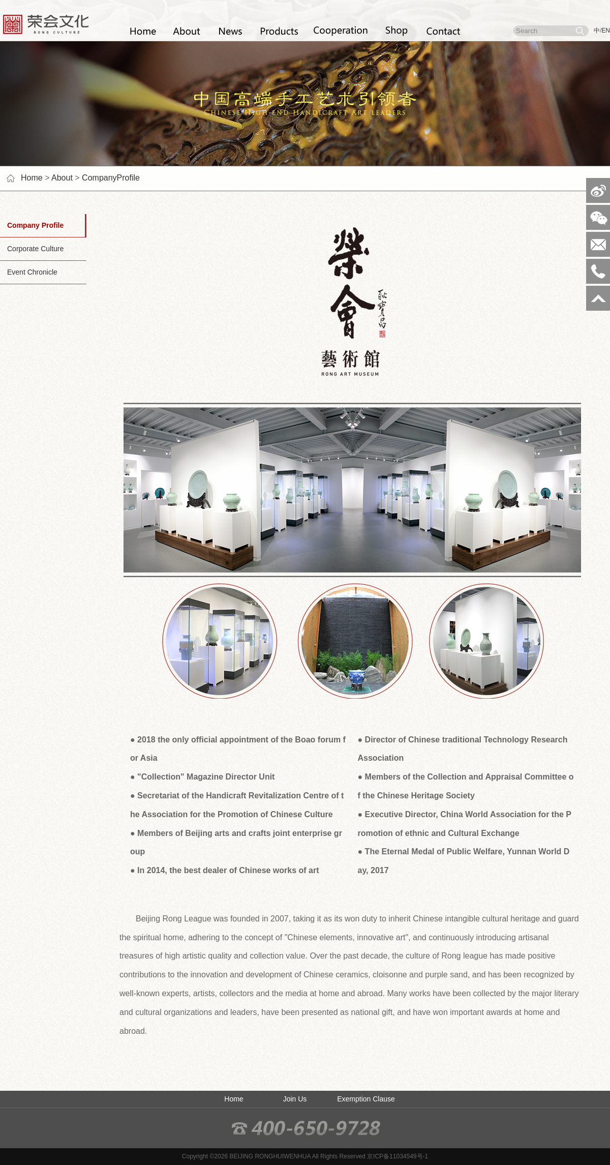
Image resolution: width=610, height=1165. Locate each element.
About (62, 177)
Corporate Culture (32, 249)
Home (32, 177)
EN (605, 30)
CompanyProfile (111, 177)
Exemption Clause (366, 1099)
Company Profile (32, 225)
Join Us (295, 1099)
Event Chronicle (28, 272)
